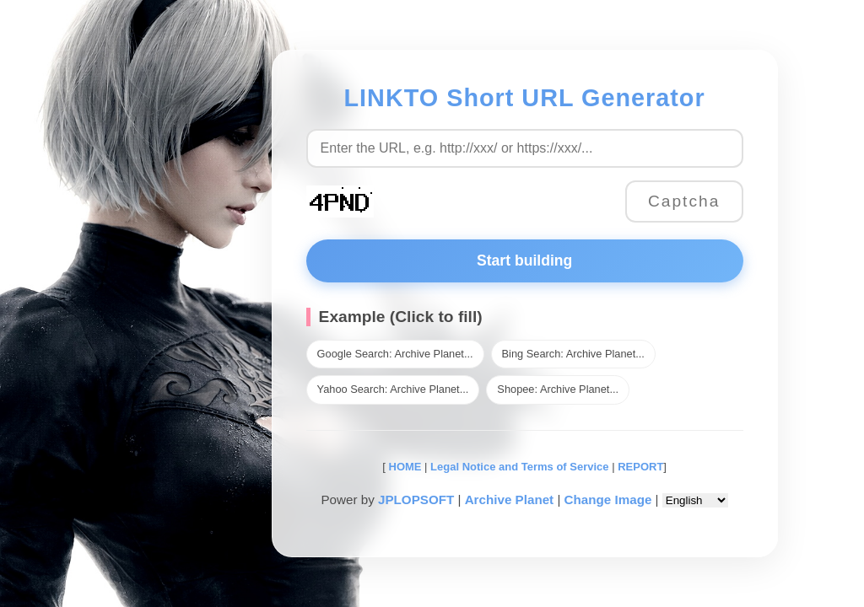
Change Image (608, 499)
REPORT (640, 466)
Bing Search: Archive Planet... (573, 353)
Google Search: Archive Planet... (395, 353)
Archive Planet (509, 499)
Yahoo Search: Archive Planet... (393, 389)
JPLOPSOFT (416, 499)
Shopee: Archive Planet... (557, 389)
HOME (404, 466)
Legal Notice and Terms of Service (519, 466)
